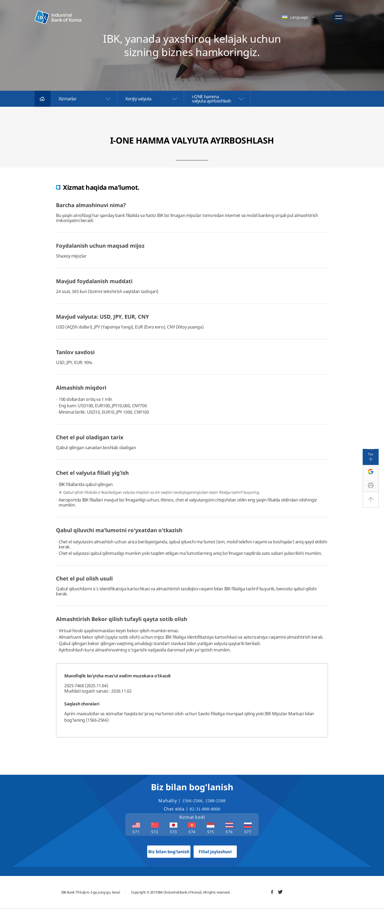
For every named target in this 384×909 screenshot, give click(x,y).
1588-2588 (215, 801)
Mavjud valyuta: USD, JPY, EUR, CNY (102, 316)
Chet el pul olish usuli (84, 578)
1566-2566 (192, 801)
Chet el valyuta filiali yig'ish (92, 472)
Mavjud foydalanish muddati (94, 281)
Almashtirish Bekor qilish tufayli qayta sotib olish (121, 619)
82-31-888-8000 (205, 809)
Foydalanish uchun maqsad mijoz (100, 245)
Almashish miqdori (81, 387)
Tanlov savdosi (75, 352)
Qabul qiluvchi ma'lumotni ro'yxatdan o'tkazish (119, 530)
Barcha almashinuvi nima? (91, 205)
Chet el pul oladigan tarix (89, 437)
